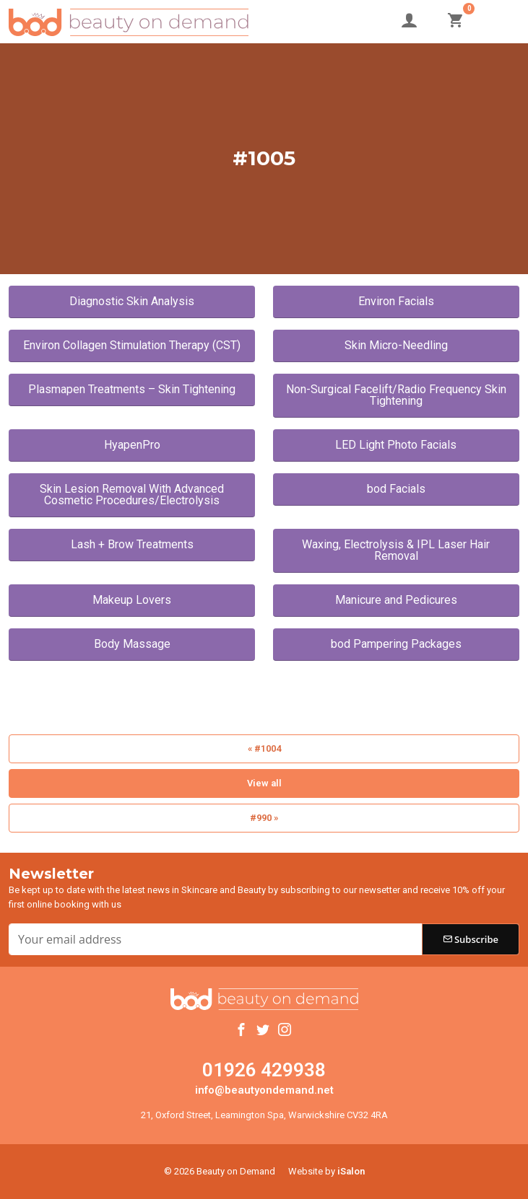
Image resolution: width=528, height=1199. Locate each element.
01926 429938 (264, 1070)
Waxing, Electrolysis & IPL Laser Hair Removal (396, 550)
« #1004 (264, 748)
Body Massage (132, 644)
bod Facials (396, 489)
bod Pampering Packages (396, 644)
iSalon (351, 1171)
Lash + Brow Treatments (132, 544)
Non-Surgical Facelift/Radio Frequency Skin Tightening (396, 395)
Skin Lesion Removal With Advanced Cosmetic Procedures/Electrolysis (132, 494)
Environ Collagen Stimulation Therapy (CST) (132, 345)
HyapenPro (132, 445)
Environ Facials (396, 301)
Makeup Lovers (131, 600)
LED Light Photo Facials (395, 445)
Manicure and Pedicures (396, 600)
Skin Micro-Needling (396, 345)
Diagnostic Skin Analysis (131, 301)
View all (264, 783)
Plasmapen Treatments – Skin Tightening (131, 389)
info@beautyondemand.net (264, 1090)
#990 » (264, 817)
